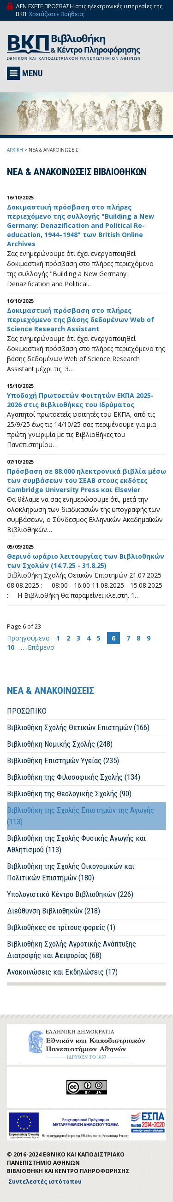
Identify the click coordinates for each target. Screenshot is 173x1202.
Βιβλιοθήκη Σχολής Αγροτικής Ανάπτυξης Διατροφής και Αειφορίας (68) (71, 949)
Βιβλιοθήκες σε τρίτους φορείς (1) (61, 927)
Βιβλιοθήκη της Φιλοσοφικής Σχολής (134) (73, 777)
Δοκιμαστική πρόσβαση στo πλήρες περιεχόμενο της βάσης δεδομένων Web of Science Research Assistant (80, 319)
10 (10, 647)
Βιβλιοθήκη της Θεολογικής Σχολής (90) (69, 793)
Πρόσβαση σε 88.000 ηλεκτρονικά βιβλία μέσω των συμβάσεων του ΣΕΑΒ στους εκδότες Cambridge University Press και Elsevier (86, 480)
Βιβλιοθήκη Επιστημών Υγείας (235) (63, 760)
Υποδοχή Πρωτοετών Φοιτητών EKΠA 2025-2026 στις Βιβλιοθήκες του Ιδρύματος (80, 400)
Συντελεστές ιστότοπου (45, 1181)
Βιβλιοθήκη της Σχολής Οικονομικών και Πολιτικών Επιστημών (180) (70, 872)
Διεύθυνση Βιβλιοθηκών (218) (53, 910)
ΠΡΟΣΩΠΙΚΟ (27, 710)
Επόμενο (41, 647)
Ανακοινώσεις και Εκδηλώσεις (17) (62, 971)
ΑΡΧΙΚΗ (15, 150)
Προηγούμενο (29, 638)
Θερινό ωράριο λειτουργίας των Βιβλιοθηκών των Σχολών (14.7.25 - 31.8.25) (85, 561)
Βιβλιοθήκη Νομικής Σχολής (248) (60, 743)
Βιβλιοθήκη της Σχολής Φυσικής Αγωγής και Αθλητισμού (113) (76, 843)
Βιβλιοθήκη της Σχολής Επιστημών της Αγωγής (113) (80, 815)
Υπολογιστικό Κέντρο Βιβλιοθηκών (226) (70, 894)
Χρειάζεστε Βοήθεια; (56, 14)
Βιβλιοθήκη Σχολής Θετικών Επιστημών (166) (78, 727)
